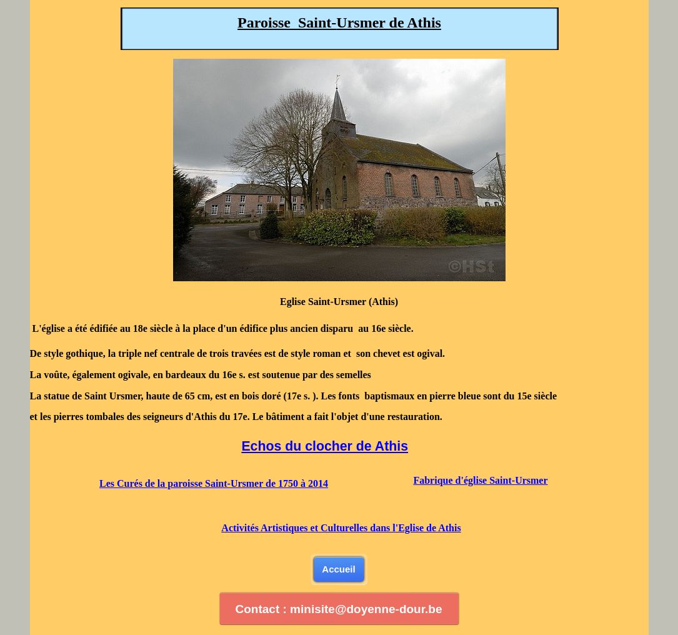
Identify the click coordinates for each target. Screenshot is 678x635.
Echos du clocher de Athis (324, 446)
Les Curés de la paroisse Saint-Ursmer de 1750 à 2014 (213, 483)
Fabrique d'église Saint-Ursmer (480, 480)
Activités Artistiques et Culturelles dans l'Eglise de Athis (341, 527)
